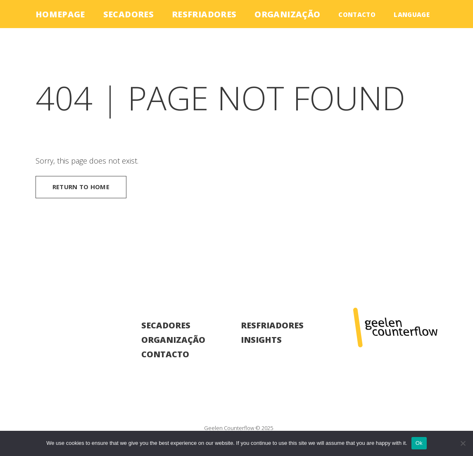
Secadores (128, 14)
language (412, 14)
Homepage (60, 14)
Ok (419, 443)
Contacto (357, 14)
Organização (287, 14)
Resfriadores (204, 14)
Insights (261, 340)
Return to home (80, 187)
